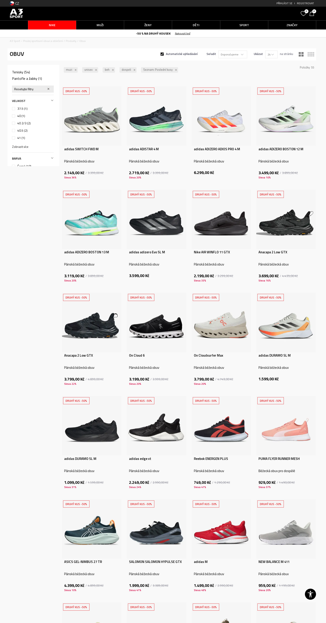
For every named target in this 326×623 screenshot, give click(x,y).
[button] (265, 13)
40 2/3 (24, 123)
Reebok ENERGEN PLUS (211, 459)
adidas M (201, 562)
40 (21, 116)
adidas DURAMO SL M (274, 355)
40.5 (22, 131)
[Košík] (313, 13)
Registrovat (305, 3)
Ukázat (258, 54)
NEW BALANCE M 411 (274, 562)
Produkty (71, 41)
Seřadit (211, 54)
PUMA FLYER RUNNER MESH (279, 459)
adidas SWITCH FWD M (81, 149)
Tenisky (21, 72)
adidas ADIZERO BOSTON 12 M (280, 149)
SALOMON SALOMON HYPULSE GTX (155, 562)
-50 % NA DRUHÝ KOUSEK (153, 33)
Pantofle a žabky (27, 78)
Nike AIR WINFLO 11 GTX (212, 252)
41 (21, 138)
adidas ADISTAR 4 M (144, 149)
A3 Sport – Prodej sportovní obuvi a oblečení (36, 41)
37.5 (22, 109)
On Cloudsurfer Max (208, 355)
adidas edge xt (140, 459)
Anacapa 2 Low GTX (272, 252)
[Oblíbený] (304, 13)
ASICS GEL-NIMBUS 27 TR (83, 562)
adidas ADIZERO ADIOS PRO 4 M (217, 149)
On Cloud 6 (137, 355)
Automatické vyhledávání (182, 54)
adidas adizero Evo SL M (147, 252)
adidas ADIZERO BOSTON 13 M (86, 252)
